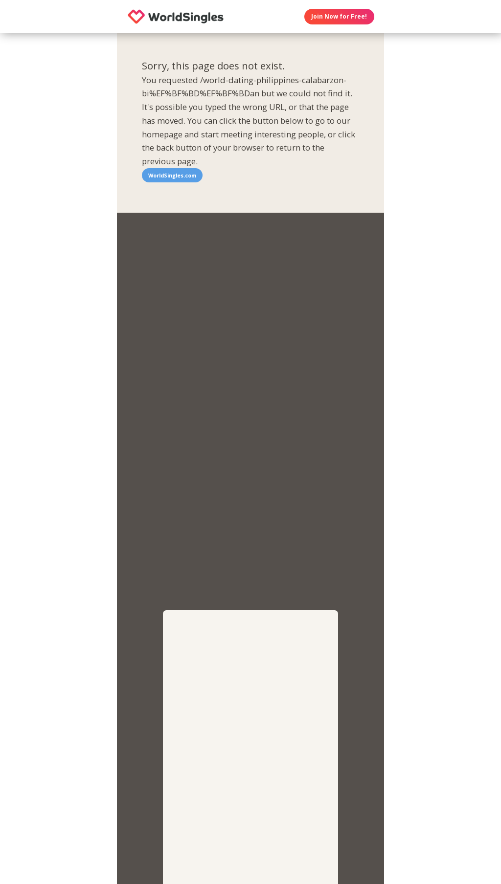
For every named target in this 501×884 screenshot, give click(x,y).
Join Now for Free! (339, 16)
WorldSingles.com (172, 175)
